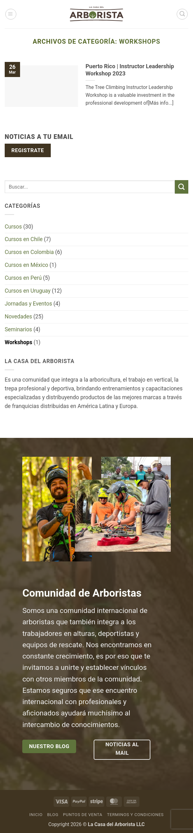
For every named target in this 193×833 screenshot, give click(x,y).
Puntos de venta (82, 814)
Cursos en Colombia (29, 252)
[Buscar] (182, 14)
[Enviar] (181, 187)
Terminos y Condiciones (135, 814)
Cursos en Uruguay (27, 291)
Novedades (18, 316)
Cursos (13, 226)
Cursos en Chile (24, 239)
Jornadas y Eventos (28, 304)
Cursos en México (26, 265)
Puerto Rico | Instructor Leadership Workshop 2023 (130, 70)
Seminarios (18, 329)
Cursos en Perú (23, 278)
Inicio (36, 814)
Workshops (18, 342)
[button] (10, 14)
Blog (52, 814)
